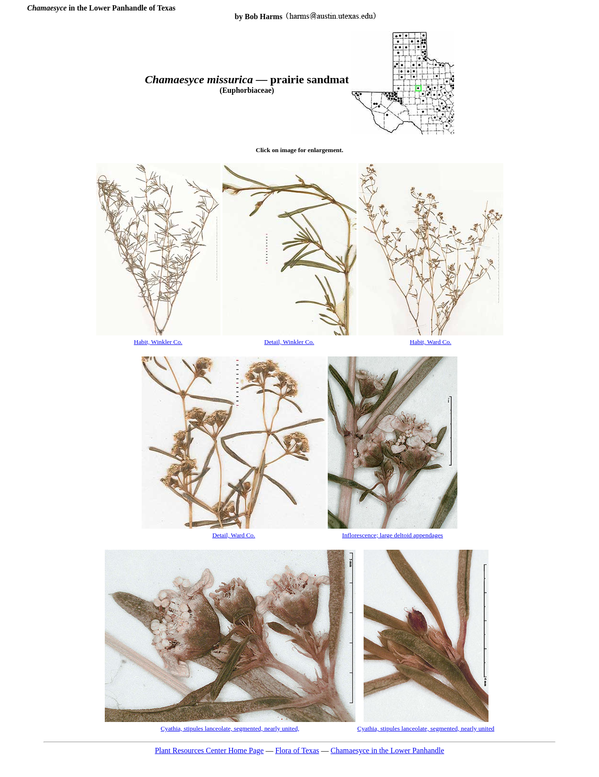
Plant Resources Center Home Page (209, 750)
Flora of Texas (297, 750)
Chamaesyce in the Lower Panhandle (387, 750)
